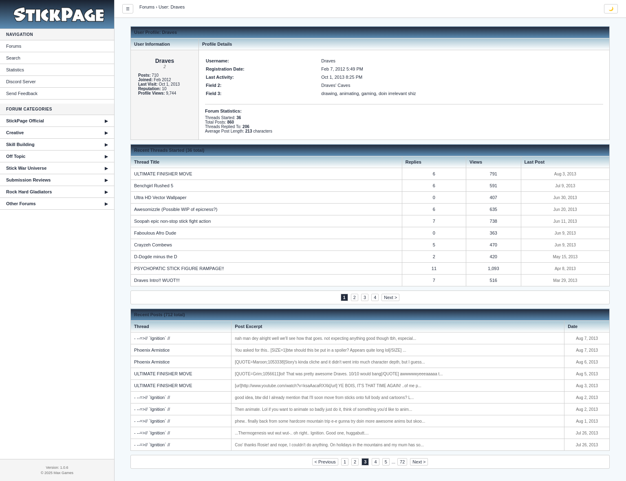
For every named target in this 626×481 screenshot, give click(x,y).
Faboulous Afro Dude (155, 233)
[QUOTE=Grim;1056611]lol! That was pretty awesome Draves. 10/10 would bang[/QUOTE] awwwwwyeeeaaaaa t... (339, 374)
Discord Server (21, 81)
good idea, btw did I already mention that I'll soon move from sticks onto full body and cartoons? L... (324, 397)
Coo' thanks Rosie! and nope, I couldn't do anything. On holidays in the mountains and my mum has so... (329, 445)
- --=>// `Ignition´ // (152, 338)
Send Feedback (21, 93)
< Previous (325, 461)
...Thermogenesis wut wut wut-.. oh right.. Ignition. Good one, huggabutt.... (302, 433)
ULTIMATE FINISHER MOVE (163, 173)
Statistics (15, 69)
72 (402, 461)
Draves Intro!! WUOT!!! (157, 280)
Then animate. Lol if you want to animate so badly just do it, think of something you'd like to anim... (323, 409)
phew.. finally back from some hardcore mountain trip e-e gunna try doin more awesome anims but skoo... (330, 421)
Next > (390, 297)
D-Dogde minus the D (155, 256)
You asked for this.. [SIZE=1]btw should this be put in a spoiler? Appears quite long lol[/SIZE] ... (320, 350)
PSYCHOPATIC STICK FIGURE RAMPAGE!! (179, 268)
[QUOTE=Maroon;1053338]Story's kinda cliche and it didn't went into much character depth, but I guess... (330, 362)
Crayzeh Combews (153, 244)
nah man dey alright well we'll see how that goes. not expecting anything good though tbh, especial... (325, 338)
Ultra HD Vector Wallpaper (160, 197)
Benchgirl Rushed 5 (153, 185)
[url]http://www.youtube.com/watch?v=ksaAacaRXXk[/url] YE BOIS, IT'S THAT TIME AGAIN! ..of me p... (328, 385)
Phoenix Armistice (152, 350)
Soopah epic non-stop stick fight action (172, 221)
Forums (13, 46)
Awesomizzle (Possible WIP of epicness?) (175, 209)
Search (13, 57)
